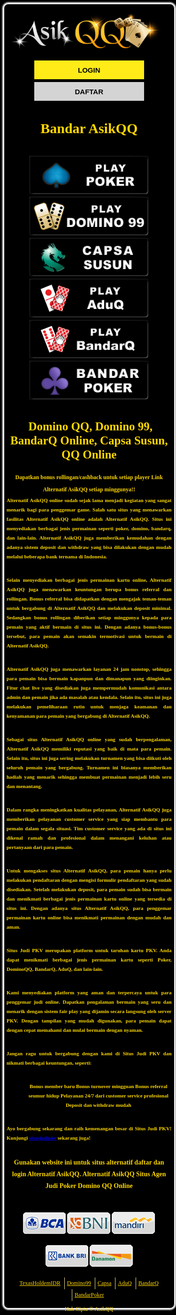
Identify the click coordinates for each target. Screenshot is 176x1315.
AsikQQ (103, 1309)
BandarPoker (89, 1295)
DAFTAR (89, 92)
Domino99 (79, 1283)
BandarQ (148, 1283)
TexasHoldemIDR (40, 1283)
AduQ (124, 1283)
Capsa (104, 1283)
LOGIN (89, 70)
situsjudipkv (42, 1138)
